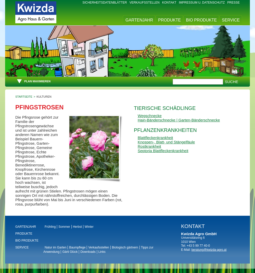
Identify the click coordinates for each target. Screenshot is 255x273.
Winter (89, 227)
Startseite (23, 96)
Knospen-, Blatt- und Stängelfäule (166, 142)
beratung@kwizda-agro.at (209, 250)
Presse (233, 2)
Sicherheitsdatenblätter (104, 2)
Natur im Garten (55, 247)
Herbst (77, 227)
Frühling (50, 227)
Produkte (169, 20)
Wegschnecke (150, 115)
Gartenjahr (139, 20)
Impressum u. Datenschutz (202, 2)
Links (102, 252)
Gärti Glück (70, 252)
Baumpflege (77, 247)
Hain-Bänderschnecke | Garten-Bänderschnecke (179, 120)
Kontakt (169, 2)
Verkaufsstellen (145, 2)
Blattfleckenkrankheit (155, 137)
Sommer (64, 227)
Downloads (87, 252)
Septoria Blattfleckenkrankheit (163, 151)
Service (231, 20)
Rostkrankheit (149, 146)
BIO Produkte (201, 20)
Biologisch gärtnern (125, 247)
